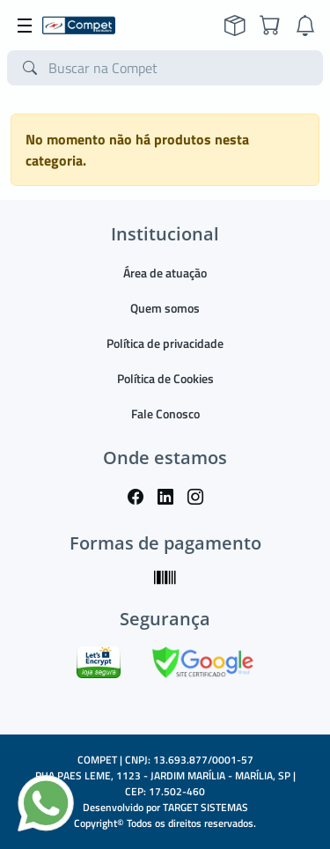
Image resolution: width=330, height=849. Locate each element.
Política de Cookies (165, 378)
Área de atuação (165, 272)
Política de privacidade (165, 343)
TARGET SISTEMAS (205, 807)
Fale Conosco (165, 413)
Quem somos (165, 308)
